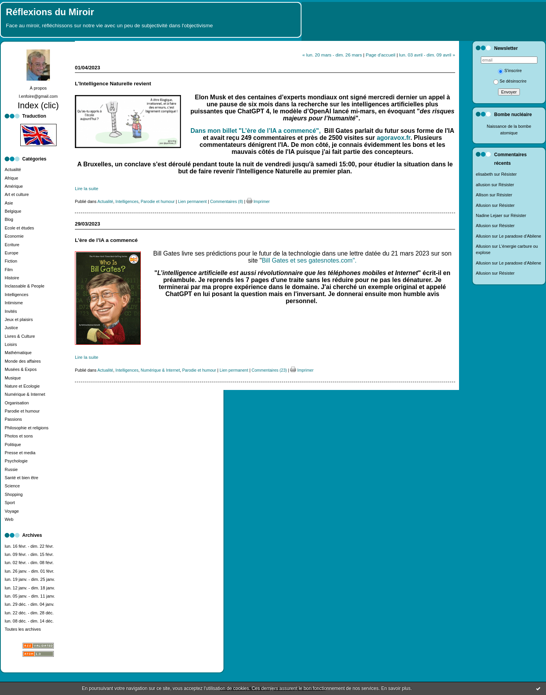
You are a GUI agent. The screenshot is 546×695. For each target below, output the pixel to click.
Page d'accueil (380, 54)
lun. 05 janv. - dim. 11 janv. (30, 596)
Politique (13, 444)
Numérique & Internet (25, 394)
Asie (9, 203)
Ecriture (12, 244)
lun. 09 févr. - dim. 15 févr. (29, 554)
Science (12, 485)
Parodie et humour (22, 411)
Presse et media (20, 452)
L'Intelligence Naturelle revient (113, 83)
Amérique (14, 186)
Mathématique (18, 352)
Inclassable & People (24, 286)
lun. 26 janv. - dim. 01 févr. (29, 571)
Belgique (13, 211)
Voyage (12, 511)
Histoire (12, 277)
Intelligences (16, 294)
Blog (9, 219)
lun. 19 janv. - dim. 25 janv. (30, 579)
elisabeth (484, 174)
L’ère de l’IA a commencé (106, 240)
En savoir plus (395, 688)
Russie (11, 469)
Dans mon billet (215, 130)
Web (9, 519)
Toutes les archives (23, 629)
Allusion (483, 205)
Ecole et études (19, 228)
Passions (13, 419)
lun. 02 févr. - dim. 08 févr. (29, 562)
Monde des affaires (23, 361)
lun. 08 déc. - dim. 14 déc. (29, 621)
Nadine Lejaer (489, 215)
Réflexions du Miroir (50, 12)
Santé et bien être (21, 477)
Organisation (17, 402)
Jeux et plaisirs (19, 319)
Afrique (11, 178)
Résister (509, 174)
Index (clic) (38, 105)
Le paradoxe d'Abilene (520, 236)
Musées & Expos (21, 369)
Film (9, 269)
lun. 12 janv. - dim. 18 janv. (30, 588)
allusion (483, 184)
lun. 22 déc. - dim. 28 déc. (29, 612)
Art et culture (17, 194)
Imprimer (258, 201)
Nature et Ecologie (22, 386)
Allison (482, 194)
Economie (14, 236)
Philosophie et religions (26, 427)
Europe (11, 252)
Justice (11, 327)
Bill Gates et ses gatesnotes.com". (309, 260)
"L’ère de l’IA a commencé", (281, 130)
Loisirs (11, 344)
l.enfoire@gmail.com (38, 96)
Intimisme (14, 302)
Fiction (11, 261)
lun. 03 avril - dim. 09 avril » (427, 54)
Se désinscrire (509, 81)
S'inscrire (510, 70)
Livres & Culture (20, 336)
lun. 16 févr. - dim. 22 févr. (29, 546)
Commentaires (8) (226, 201)
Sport (10, 502)
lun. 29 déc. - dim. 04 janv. (29, 604)
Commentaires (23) (269, 370)
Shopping (14, 494)
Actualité (13, 169)
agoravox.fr (392, 137)
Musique (13, 378)
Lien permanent (192, 201)
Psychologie (16, 461)
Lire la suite (86, 188)
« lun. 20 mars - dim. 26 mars (332, 54)
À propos (38, 88)
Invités (11, 311)
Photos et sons (19, 436)
